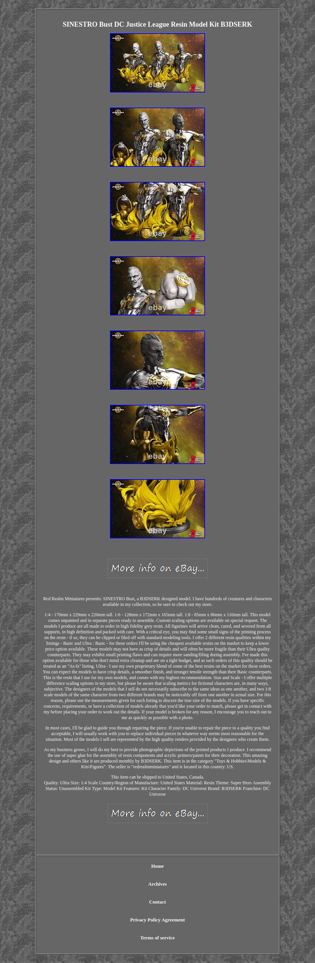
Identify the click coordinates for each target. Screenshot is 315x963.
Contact (157, 902)
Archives (157, 884)
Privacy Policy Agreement (157, 920)
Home (157, 866)
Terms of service (157, 938)
